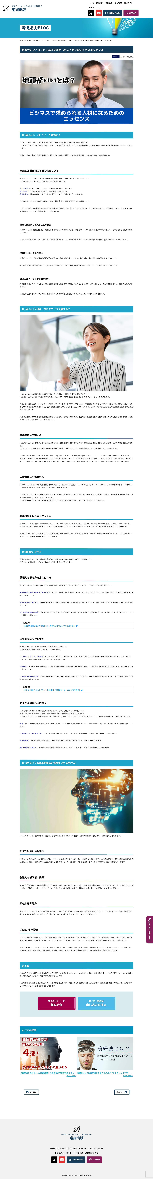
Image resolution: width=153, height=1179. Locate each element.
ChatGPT (128, 2)
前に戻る (33, 1092)
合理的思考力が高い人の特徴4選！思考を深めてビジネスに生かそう (49, 626)
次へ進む (120, 1092)
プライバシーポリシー (64, 1153)
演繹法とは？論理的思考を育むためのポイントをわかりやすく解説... (106, 1073)
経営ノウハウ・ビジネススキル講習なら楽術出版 (77, 1175)
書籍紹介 (109, 2)
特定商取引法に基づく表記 (87, 1153)
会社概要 (118, 2)
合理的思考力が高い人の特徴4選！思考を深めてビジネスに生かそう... (49, 1073)
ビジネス (116, 57)
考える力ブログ (95, 7)
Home (91, 2)
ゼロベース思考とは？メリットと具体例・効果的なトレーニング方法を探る (52, 690)
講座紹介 (99, 2)
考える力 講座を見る (149, 929)
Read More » (71, 1075)
